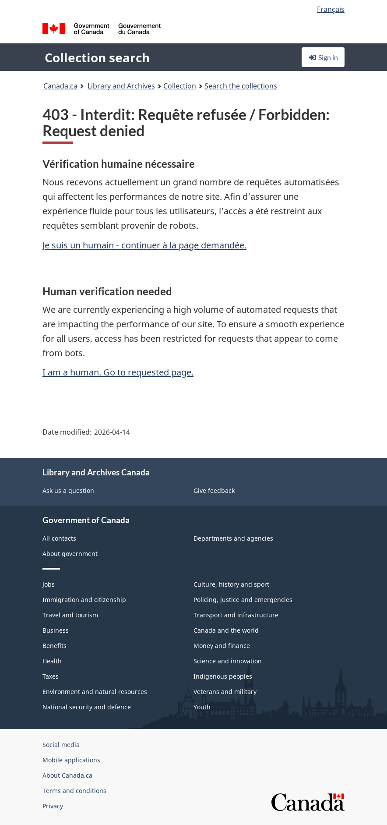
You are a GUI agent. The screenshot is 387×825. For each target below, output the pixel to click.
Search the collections (240, 86)
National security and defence (86, 707)
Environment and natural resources (94, 691)
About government (70, 553)
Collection (179, 86)
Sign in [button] (323, 57)
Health (52, 661)
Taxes (50, 676)
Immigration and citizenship (84, 599)
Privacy (52, 806)
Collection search (97, 57)
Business (55, 630)
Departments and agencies (233, 538)
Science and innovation (228, 661)
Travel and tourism (70, 615)
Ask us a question (68, 490)
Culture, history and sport (231, 584)
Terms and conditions (74, 790)
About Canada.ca (67, 775)
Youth (202, 707)
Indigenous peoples (223, 676)
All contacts (59, 538)
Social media (61, 744)
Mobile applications (71, 760)
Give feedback (214, 490)
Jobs (48, 584)
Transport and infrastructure (236, 615)
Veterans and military (225, 691)
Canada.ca (60, 86)
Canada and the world (226, 630)
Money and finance (222, 645)
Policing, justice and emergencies (243, 599)
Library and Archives (121, 86)
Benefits (54, 645)
